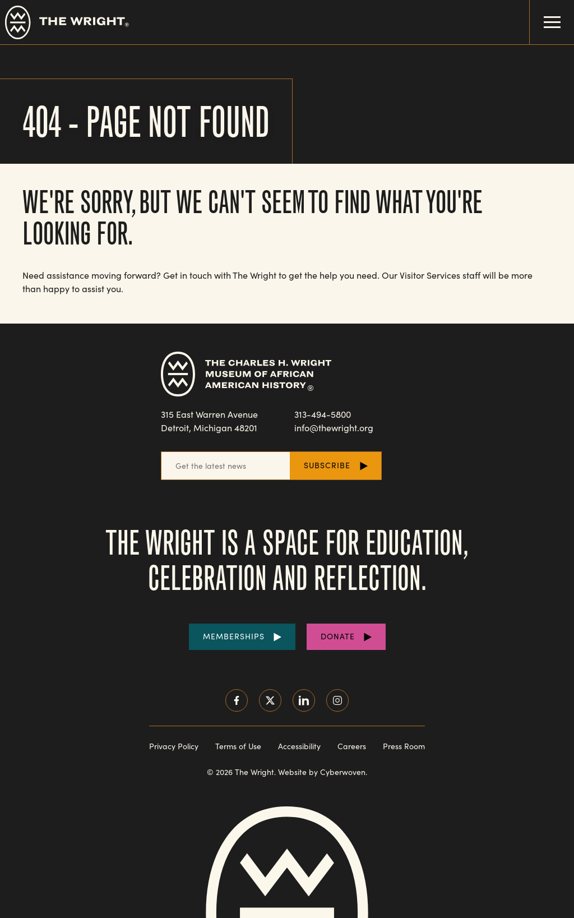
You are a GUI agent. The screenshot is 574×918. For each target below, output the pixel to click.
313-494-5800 (322, 414)
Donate (338, 636)
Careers (351, 746)
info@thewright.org (333, 427)
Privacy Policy (173, 746)
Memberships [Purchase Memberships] (234, 636)
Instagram (337, 700)
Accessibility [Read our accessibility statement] (299, 746)
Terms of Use (238, 746)
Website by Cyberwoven (321, 772)
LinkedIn (304, 700)
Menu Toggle (545, 14)
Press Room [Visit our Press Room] (404, 746)
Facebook (236, 700)
